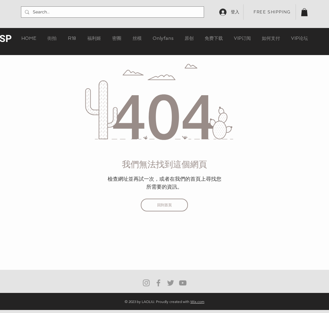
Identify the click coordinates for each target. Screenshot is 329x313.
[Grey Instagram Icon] (146, 282)
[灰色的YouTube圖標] (182, 282)
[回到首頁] (164, 205)
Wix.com (197, 301)
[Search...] (112, 12)
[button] (304, 12)
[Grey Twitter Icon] (170, 282)
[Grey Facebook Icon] (158, 282)
